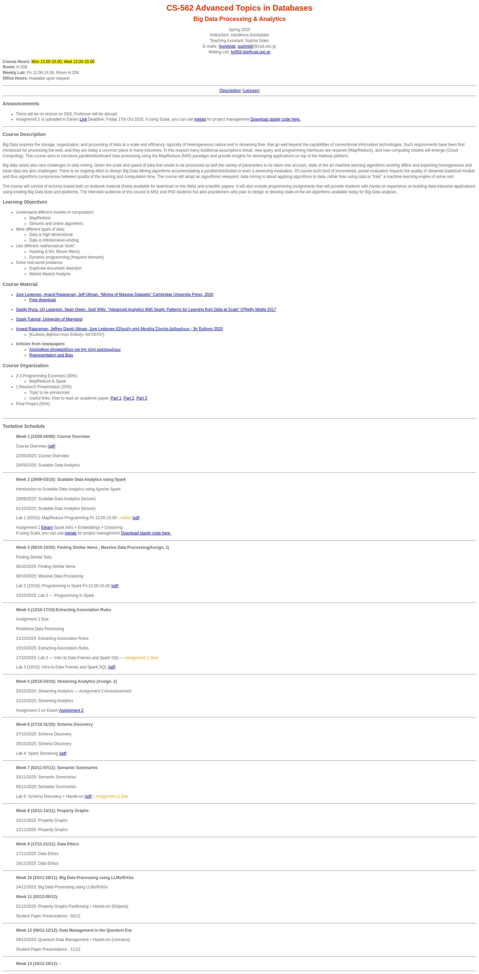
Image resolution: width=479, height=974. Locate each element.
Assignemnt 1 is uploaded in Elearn (48, 119)
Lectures (251, 90)
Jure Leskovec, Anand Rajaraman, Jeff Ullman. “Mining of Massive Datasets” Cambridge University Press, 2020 (114, 294)
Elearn (47, 527)
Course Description (24, 134)
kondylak (228, 46)
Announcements (21, 103)
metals (200, 119)
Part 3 (141, 398)
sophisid (245, 46)
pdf (52, 446)
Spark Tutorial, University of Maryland (49, 319)
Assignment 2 (71, 710)
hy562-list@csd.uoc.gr (250, 52)
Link (83, 119)
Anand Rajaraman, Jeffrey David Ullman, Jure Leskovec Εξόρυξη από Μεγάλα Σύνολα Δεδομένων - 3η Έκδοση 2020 (119, 329)
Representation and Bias (51, 355)
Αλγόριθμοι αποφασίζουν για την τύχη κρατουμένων (75, 349)
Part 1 (116, 398)
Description (230, 90)
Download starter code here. (275, 119)
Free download (42, 300)
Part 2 (128, 398)
